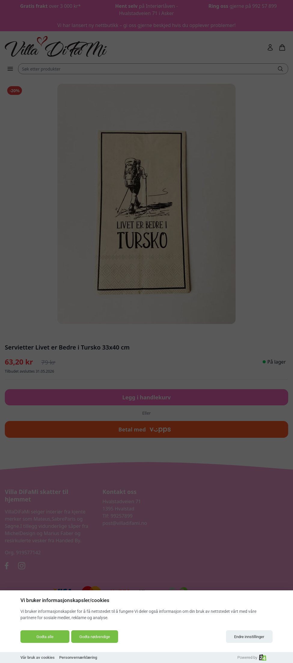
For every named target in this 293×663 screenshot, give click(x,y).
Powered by (251, 657)
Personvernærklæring (78, 657)
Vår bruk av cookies (37, 657)
